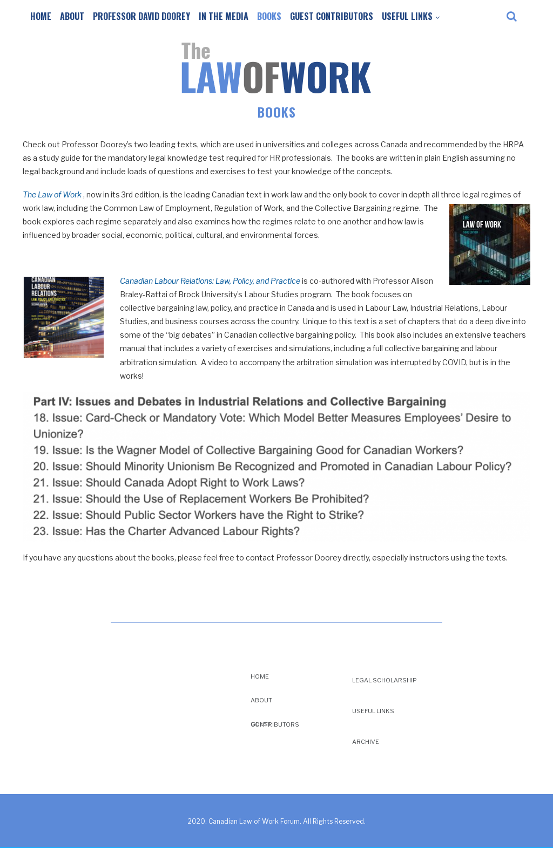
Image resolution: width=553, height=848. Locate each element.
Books (269, 16)
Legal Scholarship (384, 680)
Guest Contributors (331, 16)
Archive (365, 742)
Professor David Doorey (141, 16)
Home (40, 16)
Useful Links (407, 16)
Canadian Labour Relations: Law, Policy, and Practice (210, 280)
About (72, 16)
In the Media (223, 16)
